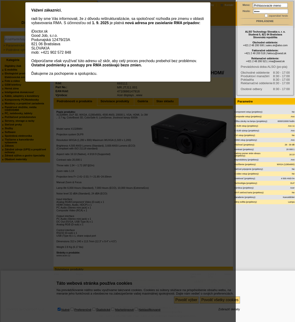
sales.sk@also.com (276, 45)
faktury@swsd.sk (276, 53)
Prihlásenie (265, 21)
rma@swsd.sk (277, 61)
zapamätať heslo (278, 15)
